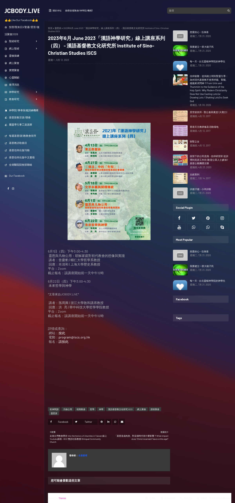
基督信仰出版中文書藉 (20, 157)
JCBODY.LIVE (22, 10)
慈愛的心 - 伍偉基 (199, 32)
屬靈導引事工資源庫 (18, 124)
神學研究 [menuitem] (12, 91)
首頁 (50, 28)
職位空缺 (186, 498)
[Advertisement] (109, 93)
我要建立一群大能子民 (202, 46)
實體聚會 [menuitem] (12, 70)
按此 (62, 333)
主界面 (150, 498)
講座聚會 (155, 409)
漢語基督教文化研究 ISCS (120, 409)
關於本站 (55, 10)
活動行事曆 (167, 498)
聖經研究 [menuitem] (12, 41)
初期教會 (81, 409)
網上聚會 (141, 409)
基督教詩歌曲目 (16, 142)
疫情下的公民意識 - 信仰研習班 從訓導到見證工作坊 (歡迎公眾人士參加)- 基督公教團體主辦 (209, 160)
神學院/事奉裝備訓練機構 (21, 110)
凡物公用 (67, 409)
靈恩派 (58, 28)
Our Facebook (15, 175)
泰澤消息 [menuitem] (12, 84)
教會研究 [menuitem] (12, 99)
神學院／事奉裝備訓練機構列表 (213, 498)
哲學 (92, 409)
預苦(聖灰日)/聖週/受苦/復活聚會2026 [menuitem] (22, 30)
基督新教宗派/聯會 (18, 117)
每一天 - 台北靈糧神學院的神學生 (207, 61)
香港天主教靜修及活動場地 (204, 126)
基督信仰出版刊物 (17, 150)
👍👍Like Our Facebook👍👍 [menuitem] (21, 20)
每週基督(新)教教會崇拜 (20, 135)
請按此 (63, 342)
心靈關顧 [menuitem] (12, 77)
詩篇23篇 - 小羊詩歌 (200, 189)
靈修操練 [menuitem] (12, 55)
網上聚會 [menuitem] (12, 63)
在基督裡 (82, 455)
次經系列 (194, 174)
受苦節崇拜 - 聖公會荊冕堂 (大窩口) (208, 112)
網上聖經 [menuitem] (12, 48)
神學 (101, 409)
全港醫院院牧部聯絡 (18, 164)
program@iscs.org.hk (74, 337)
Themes (62, 498)
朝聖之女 (194, 141)
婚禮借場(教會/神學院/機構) (78, 10)
